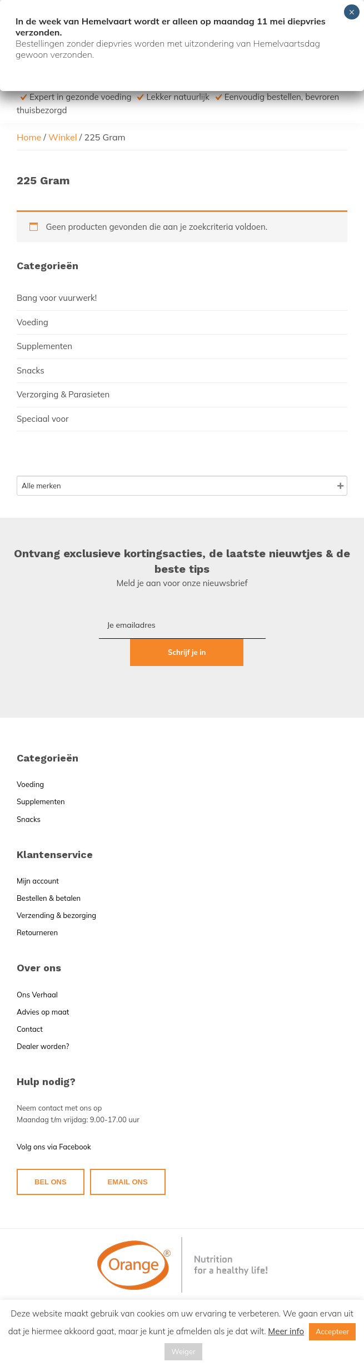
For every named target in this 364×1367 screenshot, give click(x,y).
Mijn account (38, 853)
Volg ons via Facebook (54, 1119)
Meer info (286, 1331)
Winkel (62, 137)
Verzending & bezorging (56, 887)
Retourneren (37, 905)
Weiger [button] (183, 1351)
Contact (30, 1001)
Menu (337, 25)
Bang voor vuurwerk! (57, 297)
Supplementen (44, 346)
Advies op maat (43, 984)
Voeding (32, 322)
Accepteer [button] (332, 1331)
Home (29, 137)
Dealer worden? (43, 1018)
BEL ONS (50, 1154)
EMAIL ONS (128, 1154)
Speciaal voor (42, 418)
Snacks (30, 370)
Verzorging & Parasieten (63, 394)
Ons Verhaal (37, 966)
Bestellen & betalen (49, 870)
